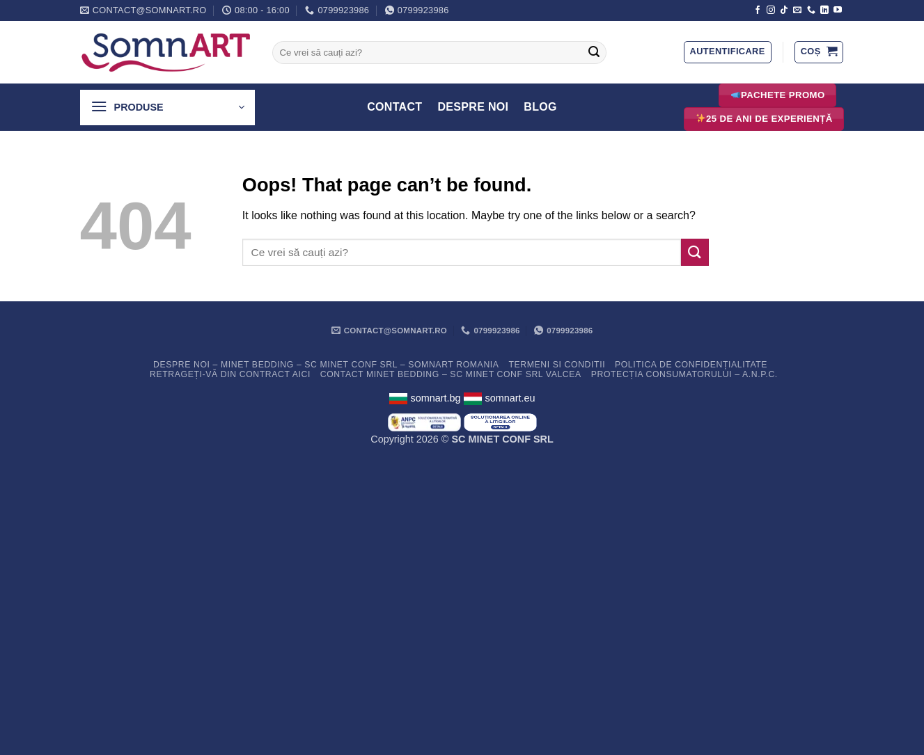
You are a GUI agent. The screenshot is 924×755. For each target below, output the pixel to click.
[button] (728, 52)
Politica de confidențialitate (691, 364)
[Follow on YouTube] (837, 10)
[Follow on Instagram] (771, 10)
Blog (540, 107)
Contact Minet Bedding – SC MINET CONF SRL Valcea (450, 374)
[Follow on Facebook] (757, 10)
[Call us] (811, 10)
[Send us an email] (797, 10)
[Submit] (594, 53)
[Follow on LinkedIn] (824, 10)
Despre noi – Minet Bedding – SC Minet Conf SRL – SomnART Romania (326, 364)
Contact (394, 107)
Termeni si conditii (556, 364)
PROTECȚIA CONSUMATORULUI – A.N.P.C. (684, 374)
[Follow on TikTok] (784, 10)
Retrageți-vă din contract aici (230, 374)
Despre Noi (472, 107)
